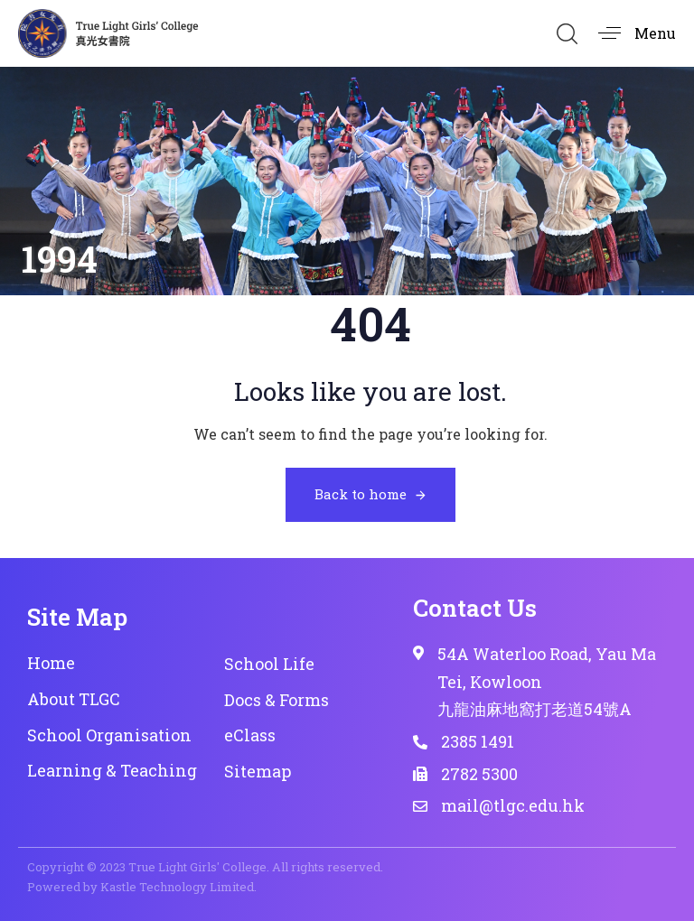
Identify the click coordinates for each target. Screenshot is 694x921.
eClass (250, 735)
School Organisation (109, 735)
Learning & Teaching (112, 770)
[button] (566, 33)
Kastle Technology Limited (177, 887)
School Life (269, 663)
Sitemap (257, 771)
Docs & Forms (276, 700)
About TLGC (73, 699)
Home (51, 663)
